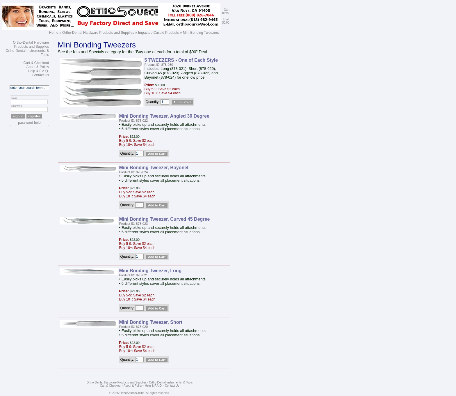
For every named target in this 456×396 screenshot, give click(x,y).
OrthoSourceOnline (132, 393)
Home (53, 33)
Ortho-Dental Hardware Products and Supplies (98, 33)
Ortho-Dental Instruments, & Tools (171, 382)
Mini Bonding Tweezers (201, 33)
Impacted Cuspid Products (158, 33)
